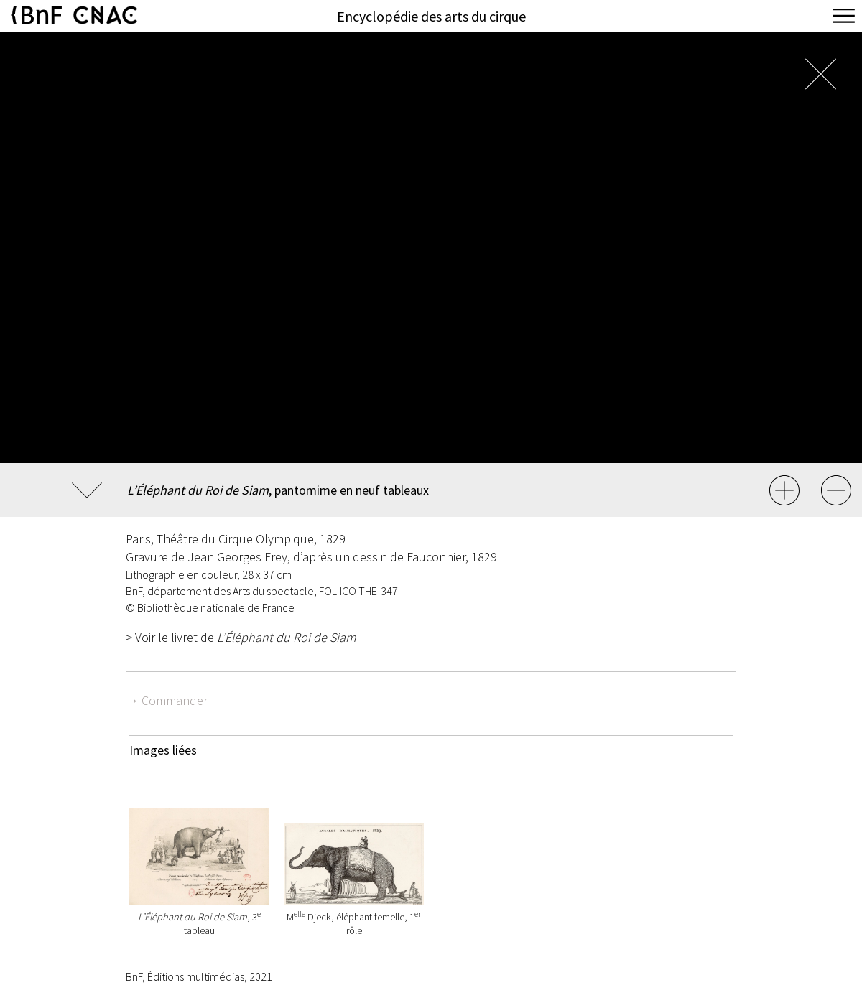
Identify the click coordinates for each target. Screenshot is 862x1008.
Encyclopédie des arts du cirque (431, 16)
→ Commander (167, 700)
